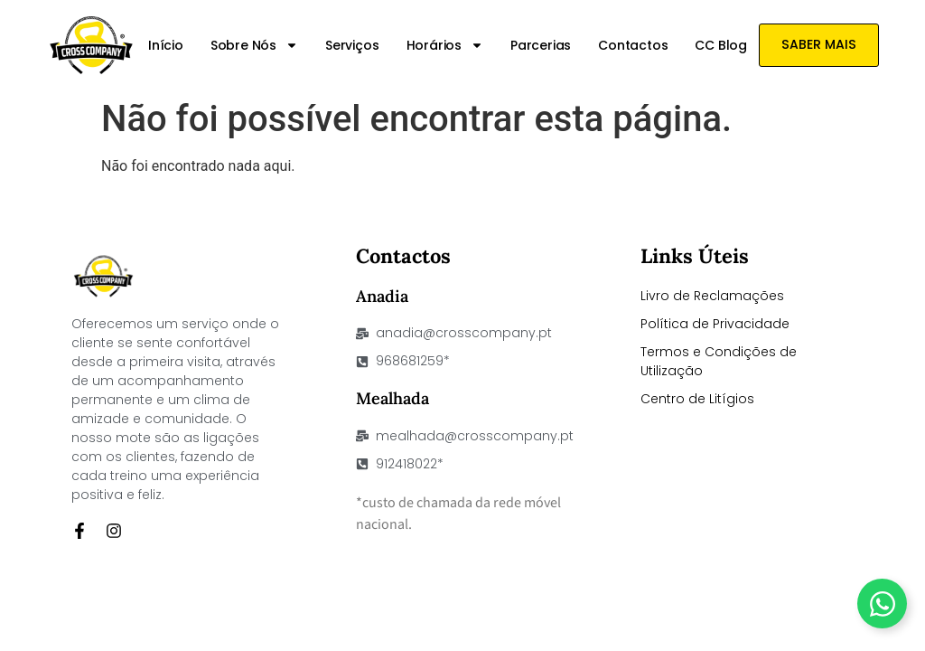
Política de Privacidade (715, 324)
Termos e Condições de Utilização (718, 361)
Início (166, 45)
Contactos (633, 45)
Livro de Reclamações (712, 296)
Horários (445, 45)
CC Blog (722, 45)
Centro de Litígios (697, 399)
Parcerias (541, 45)
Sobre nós (255, 45)
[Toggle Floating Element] (882, 603)
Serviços (352, 45)
